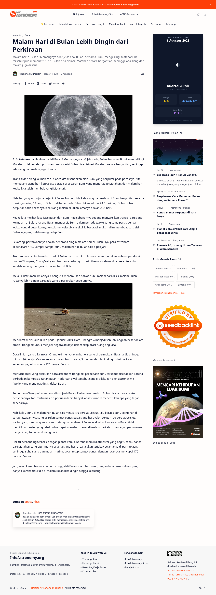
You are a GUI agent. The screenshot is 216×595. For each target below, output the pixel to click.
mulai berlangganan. (127, 4)
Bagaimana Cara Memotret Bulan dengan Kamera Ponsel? (178, 198)
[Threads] (51, 573)
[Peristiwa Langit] (95, 24)
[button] (198, 14)
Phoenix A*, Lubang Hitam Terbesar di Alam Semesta (179, 247)
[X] (24, 573)
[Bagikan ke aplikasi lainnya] (63, 83)
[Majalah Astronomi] (70, 24)
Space (28, 502)
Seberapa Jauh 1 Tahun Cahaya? (177, 174)
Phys (37, 502)
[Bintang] (185, 284)
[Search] (204, 14)
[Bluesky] (31, 573)
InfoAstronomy (133, 559)
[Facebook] (63, 573)
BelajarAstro (132, 567)
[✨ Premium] (47, 24)
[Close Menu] (211, 4)
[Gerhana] (156, 24)
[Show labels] (169, 293)
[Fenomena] (174, 224)
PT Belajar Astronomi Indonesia (45, 587)
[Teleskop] (171, 24)
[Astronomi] (175, 169)
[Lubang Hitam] (178, 240)
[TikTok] (41, 573)
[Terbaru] (163, 268)
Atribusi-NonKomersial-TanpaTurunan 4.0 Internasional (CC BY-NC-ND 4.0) (185, 574)
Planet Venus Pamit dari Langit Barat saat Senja (177, 230)
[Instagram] (15, 573)
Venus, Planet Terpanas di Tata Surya (176, 214)
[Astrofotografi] (138, 24)
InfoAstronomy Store (136, 563)
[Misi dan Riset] (117, 24)
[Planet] (186, 207)
